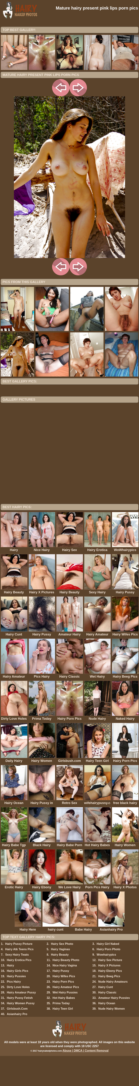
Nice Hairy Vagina (64, 995)
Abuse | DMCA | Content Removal (85, 1080)
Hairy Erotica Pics (19, 990)
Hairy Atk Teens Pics (19, 979)
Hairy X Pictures (109, 995)
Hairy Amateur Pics (65, 1017)
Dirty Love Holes (18, 1017)
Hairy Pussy (60, 1000)
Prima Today (61, 1033)
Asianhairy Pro (17, 1044)
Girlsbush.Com (17, 1038)
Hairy (10, 995)
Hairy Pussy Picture (18, 973)
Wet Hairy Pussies (64, 1022)
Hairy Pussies (16, 1006)
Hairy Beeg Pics (109, 1006)
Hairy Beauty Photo (65, 990)
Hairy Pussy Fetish (20, 1027)
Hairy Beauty (60, 984)
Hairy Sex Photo (62, 973)
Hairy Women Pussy (21, 1033)
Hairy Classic (107, 1022)
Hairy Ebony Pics (110, 1000)
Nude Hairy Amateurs (113, 1011)
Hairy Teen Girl (62, 1038)
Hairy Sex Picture (110, 990)
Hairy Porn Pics (63, 1011)
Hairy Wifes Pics (63, 1006)
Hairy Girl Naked (108, 973)
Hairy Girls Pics (17, 1000)
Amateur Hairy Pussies (114, 1027)
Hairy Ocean (106, 1033)
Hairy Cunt (105, 1017)
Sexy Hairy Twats (17, 984)
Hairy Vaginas (60, 979)
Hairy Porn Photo (108, 979)
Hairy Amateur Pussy (21, 1022)
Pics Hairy (14, 1011)
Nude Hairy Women (111, 1038)
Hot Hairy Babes (63, 1027)
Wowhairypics (106, 984)
